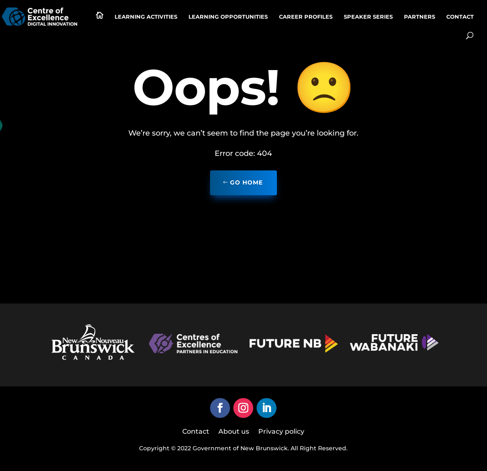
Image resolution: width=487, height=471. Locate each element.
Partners (419, 17)
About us (233, 432)
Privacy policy (281, 432)
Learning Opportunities (228, 17)
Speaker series (368, 17)
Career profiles (306, 17)
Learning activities (146, 17)
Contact (460, 17)
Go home (246, 182)
